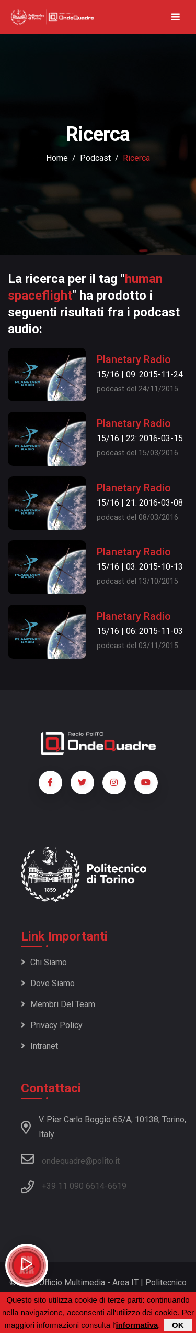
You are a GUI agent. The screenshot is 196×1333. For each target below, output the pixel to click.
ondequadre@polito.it (70, 1159)
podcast (95, 158)
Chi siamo (44, 962)
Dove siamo (48, 983)
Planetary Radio (134, 359)
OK (178, 1324)
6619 (117, 1186)
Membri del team (58, 1004)
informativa (137, 1324)
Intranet (39, 1046)
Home (57, 158)
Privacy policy (52, 1025)
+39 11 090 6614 (73, 1186)
